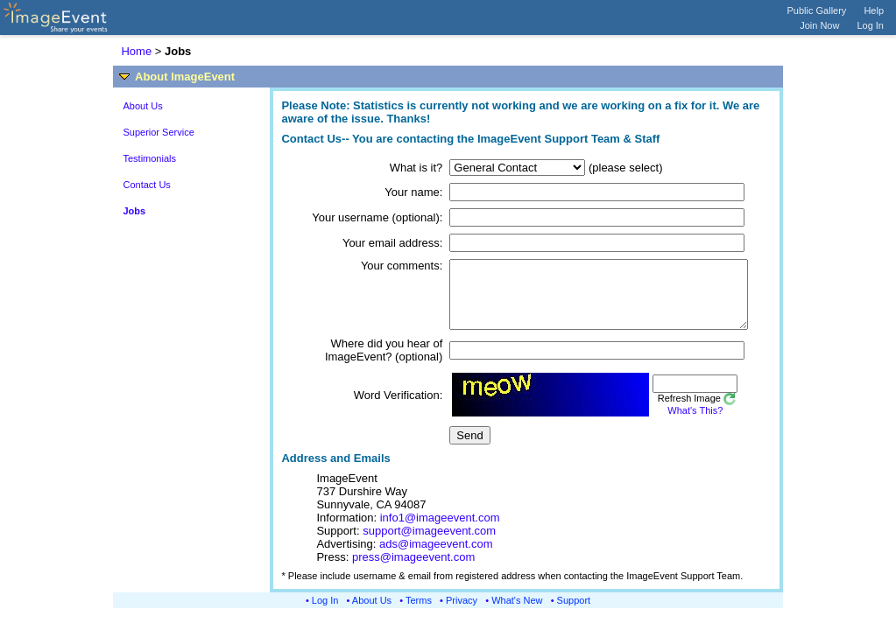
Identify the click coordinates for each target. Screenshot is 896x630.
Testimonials (149, 158)
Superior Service (158, 132)
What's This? (671, 423)
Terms (419, 613)
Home (136, 51)
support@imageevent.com (429, 543)
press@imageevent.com (413, 570)
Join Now (819, 25)
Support (574, 613)
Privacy (461, 613)
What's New (516, 613)
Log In (870, 25)
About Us (142, 106)
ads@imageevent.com (436, 557)
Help (874, 10)
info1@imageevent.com (440, 530)
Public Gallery (817, 10)
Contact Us (146, 184)
